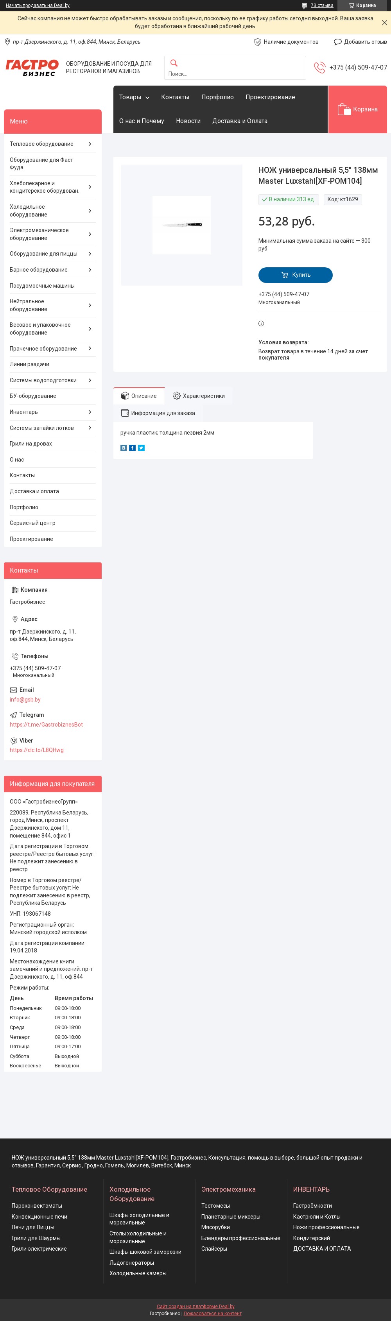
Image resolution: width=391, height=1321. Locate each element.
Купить (301, 275)
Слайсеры (214, 1249)
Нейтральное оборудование (28, 305)
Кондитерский (311, 1238)
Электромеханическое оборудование (39, 234)
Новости (188, 121)
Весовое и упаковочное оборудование (40, 329)
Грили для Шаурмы (36, 1238)
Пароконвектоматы (37, 1206)
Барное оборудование (39, 270)
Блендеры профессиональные (240, 1238)
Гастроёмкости (312, 1206)
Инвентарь (24, 412)
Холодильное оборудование (28, 211)
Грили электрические (39, 1249)
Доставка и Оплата (239, 121)
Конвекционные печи (39, 1217)
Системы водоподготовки (43, 380)
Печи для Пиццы (33, 1227)
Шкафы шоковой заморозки (145, 1252)
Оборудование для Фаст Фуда (41, 164)
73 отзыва (322, 5)
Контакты (175, 97)
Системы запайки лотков (42, 428)
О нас (17, 459)
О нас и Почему (141, 121)
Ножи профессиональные (326, 1227)
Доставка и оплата (34, 491)
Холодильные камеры (138, 1273)
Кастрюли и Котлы (317, 1217)
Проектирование (270, 97)
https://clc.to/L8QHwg (37, 750)
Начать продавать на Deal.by (38, 5)
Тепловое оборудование (42, 144)
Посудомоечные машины (42, 286)
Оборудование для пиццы (43, 254)
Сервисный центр (33, 523)
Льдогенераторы (131, 1263)
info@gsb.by (25, 699)
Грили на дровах (31, 443)
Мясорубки (215, 1227)
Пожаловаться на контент (213, 1313)
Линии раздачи (29, 364)
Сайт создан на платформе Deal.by (196, 1306)
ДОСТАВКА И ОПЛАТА (322, 1249)
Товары (130, 97)
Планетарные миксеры (230, 1217)
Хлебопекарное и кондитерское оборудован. (44, 187)
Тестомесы (215, 1206)
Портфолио (217, 97)
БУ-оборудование (33, 396)
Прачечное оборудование (43, 348)
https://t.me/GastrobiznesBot (46, 724)
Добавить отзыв (365, 42)
